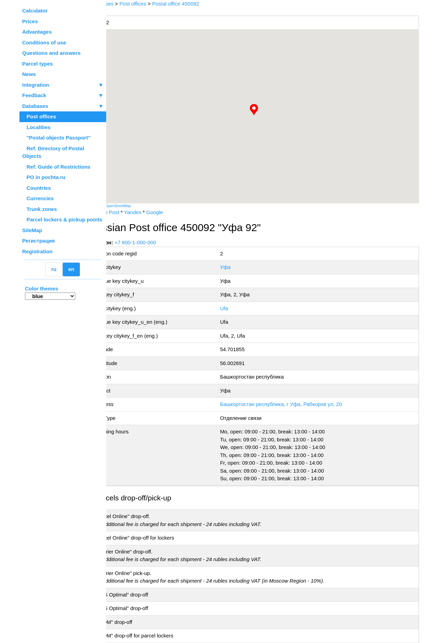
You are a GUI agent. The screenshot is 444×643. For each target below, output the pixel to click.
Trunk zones (39, 209)
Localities (36, 127)
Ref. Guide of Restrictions (56, 167)
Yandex (155, 212)
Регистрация (38, 241)
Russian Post (127, 212)
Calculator (35, 11)
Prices (30, 21)
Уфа (239, 267)
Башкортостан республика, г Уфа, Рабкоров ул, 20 (295, 404)
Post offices (39, 116)
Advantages (37, 32)
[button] (265, 110)
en (71, 269)
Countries (36, 188)
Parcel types (37, 64)
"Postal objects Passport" (56, 138)
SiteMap (32, 230)
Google (177, 212)
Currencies (38, 198)
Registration (37, 251)
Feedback (62, 96)
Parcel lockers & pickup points (62, 219)
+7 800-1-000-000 (158, 242)
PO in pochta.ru (43, 177)
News (29, 74)
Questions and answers (51, 53)
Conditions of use (44, 42)
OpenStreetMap (141, 206)
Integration (62, 85)
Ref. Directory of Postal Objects (53, 152)
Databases (35, 106)
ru (54, 269)
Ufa (238, 308)
